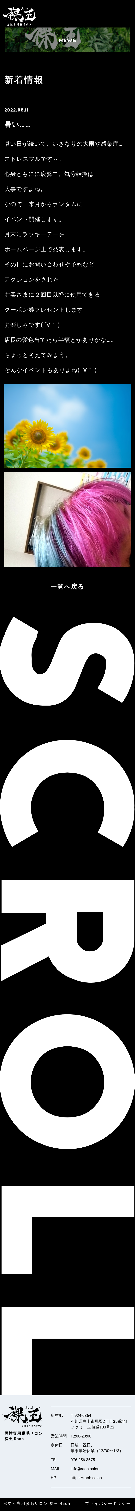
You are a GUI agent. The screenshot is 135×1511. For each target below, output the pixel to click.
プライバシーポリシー (105, 1504)
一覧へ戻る (67, 586)
